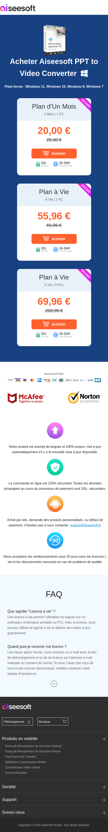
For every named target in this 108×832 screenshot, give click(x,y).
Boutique (53, 721)
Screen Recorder (16, 772)
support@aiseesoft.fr (85, 525)
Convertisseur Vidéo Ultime (22, 767)
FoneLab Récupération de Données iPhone (32, 751)
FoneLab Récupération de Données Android (33, 746)
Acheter (54, 153)
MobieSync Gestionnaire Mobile (25, 762)
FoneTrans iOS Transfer (20, 756)
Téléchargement (17, 721)
